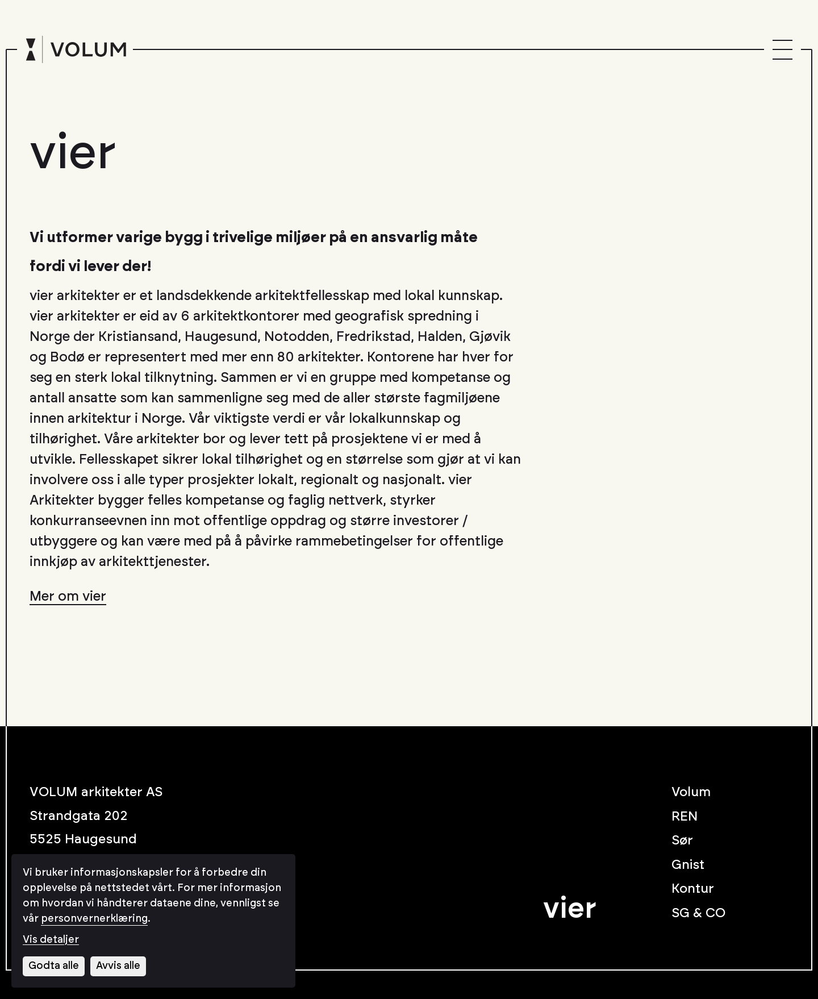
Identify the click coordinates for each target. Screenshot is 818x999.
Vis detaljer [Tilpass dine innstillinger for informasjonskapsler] (51, 940)
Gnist (687, 865)
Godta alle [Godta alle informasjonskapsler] (53, 966)
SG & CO (698, 913)
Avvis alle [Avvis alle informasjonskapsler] (118, 966)
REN (684, 816)
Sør (682, 840)
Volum (691, 792)
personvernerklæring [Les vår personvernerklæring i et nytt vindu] (94, 919)
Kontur (692, 889)
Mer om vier (68, 596)
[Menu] (782, 50)
